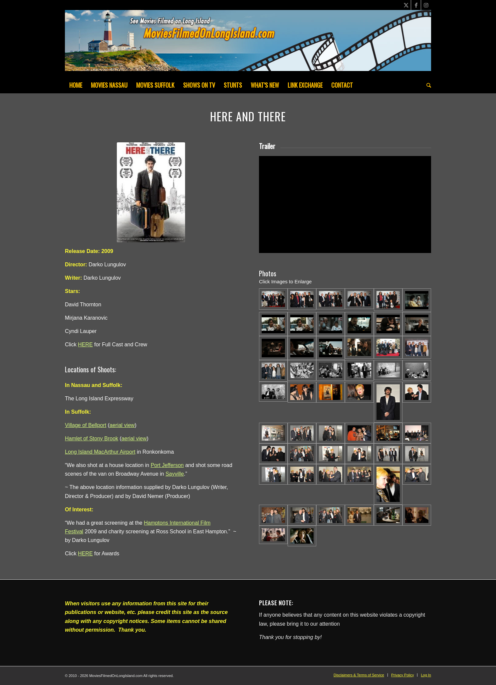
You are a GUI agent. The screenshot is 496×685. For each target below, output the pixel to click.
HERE (85, 344)
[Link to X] (406, 5)
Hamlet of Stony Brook (91, 438)
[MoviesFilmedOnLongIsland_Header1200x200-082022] (248, 43)
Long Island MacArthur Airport (100, 452)
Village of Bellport (85, 425)
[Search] (426, 85)
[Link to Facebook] (416, 5)
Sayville (174, 474)
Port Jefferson (167, 465)
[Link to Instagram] (426, 5)
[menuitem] (76, 85)
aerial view (122, 425)
